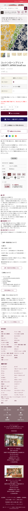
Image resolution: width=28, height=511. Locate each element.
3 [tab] (14, 48)
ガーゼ (15, 366)
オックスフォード (18, 373)
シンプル (3, 351)
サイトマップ (19, 504)
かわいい (16, 349)
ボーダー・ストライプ (6, 355)
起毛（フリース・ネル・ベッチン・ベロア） (7, 397)
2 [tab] (12, 48)
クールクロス (4, 395)
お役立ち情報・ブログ (10, 499)
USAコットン (4, 340)
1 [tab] (9, 48)
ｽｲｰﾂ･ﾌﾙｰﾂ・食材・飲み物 (7, 353)
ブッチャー (3, 379)
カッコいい (3, 349)
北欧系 (15, 357)
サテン (15, 388)
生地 (7, 18)
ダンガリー (17, 371)
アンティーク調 (4, 344)
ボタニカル (17, 340)
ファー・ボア (4, 400)
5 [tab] (18, 48)
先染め (2, 384)
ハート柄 (16, 347)
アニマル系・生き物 (19, 334)
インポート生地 (5, 342)
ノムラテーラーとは (11, 497)
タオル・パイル (18, 379)
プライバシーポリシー (10, 504)
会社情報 (3, 497)
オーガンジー (4, 369)
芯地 (15, 400)
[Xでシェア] (7, 136)
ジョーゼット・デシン (19, 390)
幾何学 (15, 342)
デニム (15, 338)
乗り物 (15, 355)
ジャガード (16, 384)
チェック (3, 338)
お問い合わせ (19, 499)
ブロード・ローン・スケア (20, 369)
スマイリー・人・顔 (19, 353)
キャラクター (17, 336)
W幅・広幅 (3, 388)
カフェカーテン (18, 382)
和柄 (2, 336)
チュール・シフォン (6, 390)
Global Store (14, 430)
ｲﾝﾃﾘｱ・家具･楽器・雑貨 (20, 344)
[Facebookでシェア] (10, 136)
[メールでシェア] (16, 136)
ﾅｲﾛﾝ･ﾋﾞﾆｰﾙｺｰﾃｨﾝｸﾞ (18, 392)
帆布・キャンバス (5, 382)
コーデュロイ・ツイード (20, 397)
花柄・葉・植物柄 (5, 334)
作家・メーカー (5, 359)
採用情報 (24, 497)
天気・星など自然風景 (6, 347)
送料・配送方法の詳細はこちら (11, 268)
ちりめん (3, 377)
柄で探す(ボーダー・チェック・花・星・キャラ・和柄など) (12, 18)
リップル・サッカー (19, 395)
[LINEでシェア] (13, 136)
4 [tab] (16, 48)
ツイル (2, 375)
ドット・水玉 (17, 331)
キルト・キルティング (19, 375)
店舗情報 (19, 497)
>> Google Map (14, 461)
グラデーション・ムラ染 (20, 351)
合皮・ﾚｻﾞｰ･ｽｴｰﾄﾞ (5, 386)
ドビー (15, 377)
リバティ (7, 21)
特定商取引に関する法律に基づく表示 (13, 502)
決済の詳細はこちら (9, 290)
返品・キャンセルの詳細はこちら (12, 322)
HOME (3, 18)
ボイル (2, 373)
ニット (15, 386)
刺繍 (2, 357)
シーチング (3, 366)
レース (2, 392)
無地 (2, 331)
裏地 (2, 403)
